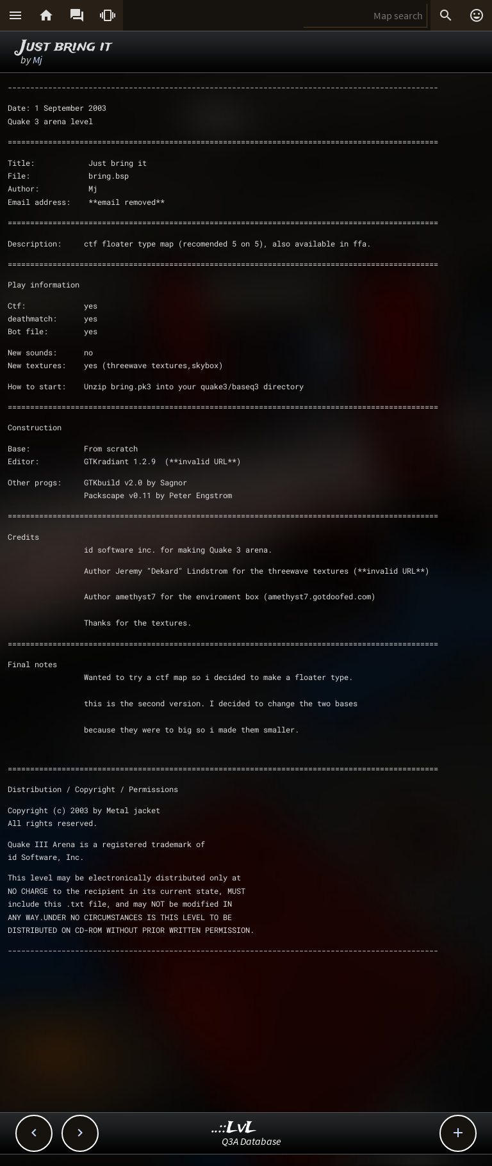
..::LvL (234, 1128)
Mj (37, 59)
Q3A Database (251, 1141)
